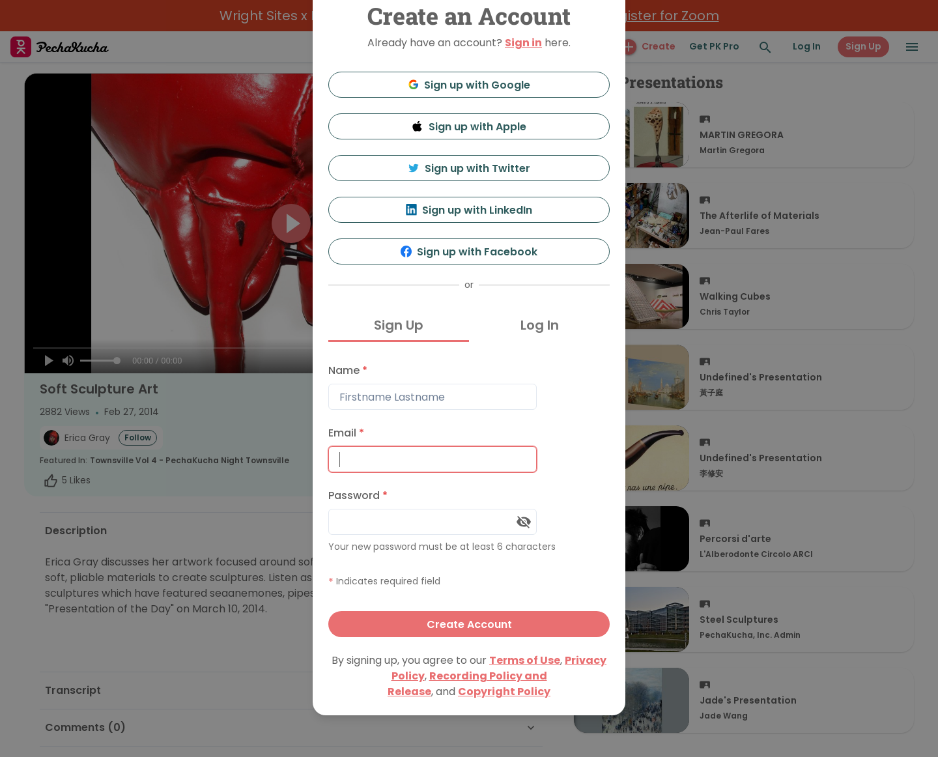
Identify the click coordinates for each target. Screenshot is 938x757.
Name (347, 370)
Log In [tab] (539, 325)
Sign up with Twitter (469, 168)
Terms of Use (524, 660)
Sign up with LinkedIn (469, 210)
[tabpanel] (469, 497)
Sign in (523, 42)
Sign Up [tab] (398, 325)
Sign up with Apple (469, 126)
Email (346, 432)
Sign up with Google (469, 85)
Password (358, 495)
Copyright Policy (504, 691)
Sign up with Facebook (469, 251)
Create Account (469, 624)
